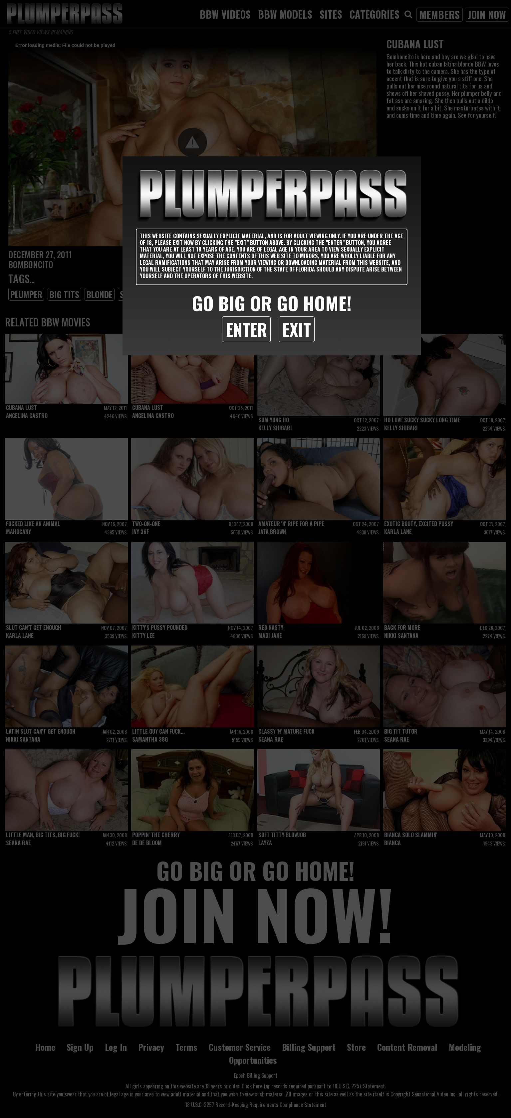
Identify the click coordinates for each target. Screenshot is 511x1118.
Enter (246, 329)
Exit (296, 329)
